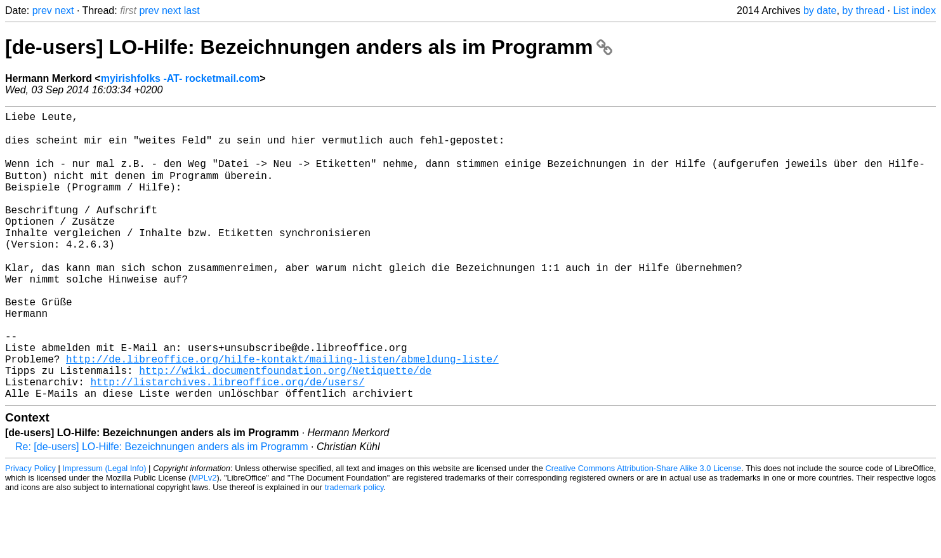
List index (914, 10)
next (64, 10)
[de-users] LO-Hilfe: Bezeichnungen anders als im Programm (308, 47)
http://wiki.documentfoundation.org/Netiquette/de (285, 426)
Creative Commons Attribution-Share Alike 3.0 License (644, 529)
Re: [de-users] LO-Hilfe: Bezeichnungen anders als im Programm (161, 507)
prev (42, 10)
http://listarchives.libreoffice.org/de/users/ (227, 440)
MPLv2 (204, 538)
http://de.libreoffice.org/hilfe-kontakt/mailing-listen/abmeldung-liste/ (282, 412)
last (192, 10)
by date (819, 10)
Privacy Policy (30, 529)
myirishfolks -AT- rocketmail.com (180, 78)
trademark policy (354, 548)
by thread (863, 10)
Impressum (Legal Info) (105, 529)
